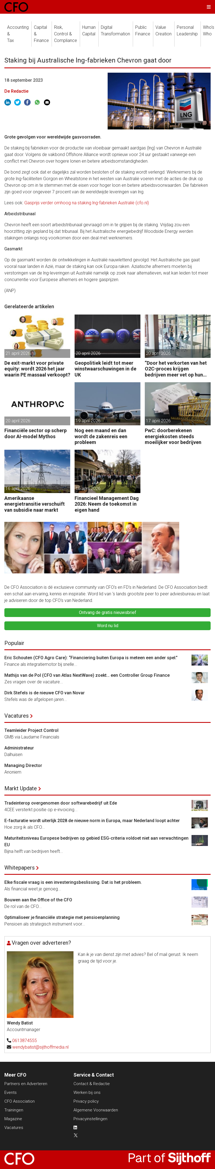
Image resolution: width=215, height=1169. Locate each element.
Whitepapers (19, 867)
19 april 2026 (88, 420)
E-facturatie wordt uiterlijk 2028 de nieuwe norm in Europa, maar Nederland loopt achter (92, 820)
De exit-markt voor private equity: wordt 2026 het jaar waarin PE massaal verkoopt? (37, 369)
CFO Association (19, 1101)
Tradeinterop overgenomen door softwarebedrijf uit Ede (60, 803)
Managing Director (23, 765)
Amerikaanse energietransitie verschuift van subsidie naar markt (34, 504)
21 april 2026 (17, 353)
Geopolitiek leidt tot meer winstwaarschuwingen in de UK (105, 369)
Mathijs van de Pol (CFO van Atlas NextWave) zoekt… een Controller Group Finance (87, 675)
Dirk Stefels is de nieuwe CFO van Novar (44, 692)
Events (10, 1092)
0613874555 (24, 1040)
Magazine (13, 1118)
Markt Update (20, 788)
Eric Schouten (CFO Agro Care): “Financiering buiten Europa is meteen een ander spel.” (91, 657)
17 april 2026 (158, 420)
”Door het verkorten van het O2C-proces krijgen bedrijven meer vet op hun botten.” (176, 369)
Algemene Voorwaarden (95, 1110)
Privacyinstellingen (90, 1118)
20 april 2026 (88, 353)
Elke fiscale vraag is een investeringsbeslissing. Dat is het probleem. (73, 882)
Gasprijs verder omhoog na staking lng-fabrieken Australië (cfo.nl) (86, 202)
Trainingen (13, 1110)
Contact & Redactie (91, 1083)
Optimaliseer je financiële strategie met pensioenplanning (62, 917)
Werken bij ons (87, 1092)
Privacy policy (86, 1101)
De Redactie (16, 91)
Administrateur (19, 748)
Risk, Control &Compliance (65, 34)
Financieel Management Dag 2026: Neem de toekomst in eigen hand (107, 504)
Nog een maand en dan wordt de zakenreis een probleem (101, 436)
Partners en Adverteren (25, 1083)
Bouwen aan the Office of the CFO (38, 899)
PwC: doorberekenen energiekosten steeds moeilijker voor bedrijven (173, 436)
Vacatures (16, 715)
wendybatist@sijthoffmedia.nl (40, 1047)
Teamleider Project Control (31, 730)
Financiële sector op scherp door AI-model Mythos (35, 433)
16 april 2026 (17, 488)
